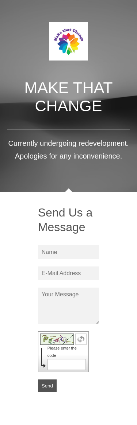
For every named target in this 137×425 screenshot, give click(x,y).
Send (47, 386)
